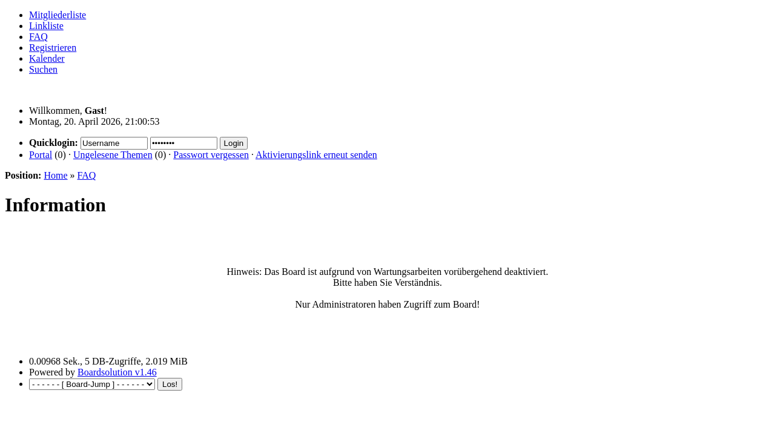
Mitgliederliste (57, 15)
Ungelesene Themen (113, 155)
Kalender (47, 58)
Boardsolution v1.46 (117, 372)
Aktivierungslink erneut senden (316, 155)
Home (55, 175)
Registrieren (52, 47)
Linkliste (46, 26)
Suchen (43, 69)
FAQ (38, 36)
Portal (40, 155)
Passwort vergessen (211, 155)
